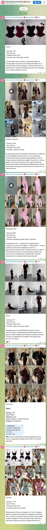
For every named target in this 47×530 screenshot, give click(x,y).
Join (37, 2)
